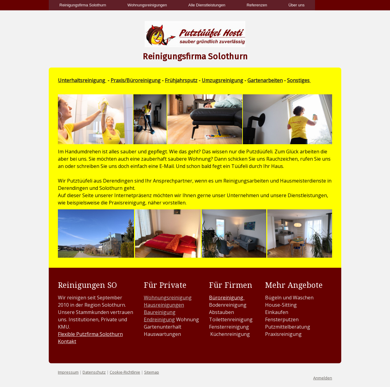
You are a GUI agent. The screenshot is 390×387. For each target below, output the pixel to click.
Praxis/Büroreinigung (136, 80)
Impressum (68, 372)
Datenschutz (94, 372)
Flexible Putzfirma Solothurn (90, 334)
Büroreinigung (226, 297)
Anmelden (322, 378)
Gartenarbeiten (265, 80)
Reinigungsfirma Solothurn (82, 5)
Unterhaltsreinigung (82, 80)
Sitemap (151, 372)
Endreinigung (159, 319)
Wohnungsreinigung (168, 297)
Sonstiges (299, 80)
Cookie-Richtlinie (125, 372)
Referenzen (256, 5)
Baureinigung (160, 312)
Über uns (297, 5)
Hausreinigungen (164, 305)
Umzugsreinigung (222, 80)
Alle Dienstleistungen (206, 5)
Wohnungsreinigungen (147, 5)
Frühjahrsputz (181, 80)
